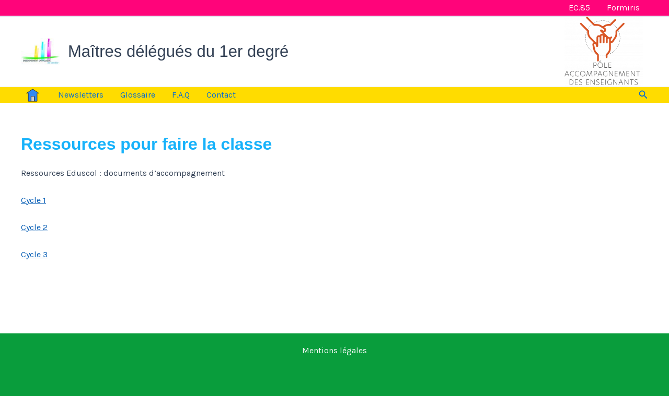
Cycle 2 (34, 227)
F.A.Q (181, 95)
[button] (643, 95)
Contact (221, 95)
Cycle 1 (33, 200)
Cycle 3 (34, 254)
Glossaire (137, 95)
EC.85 (579, 8)
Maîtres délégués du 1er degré (178, 51)
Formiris (623, 8)
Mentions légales (334, 350)
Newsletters (80, 95)
